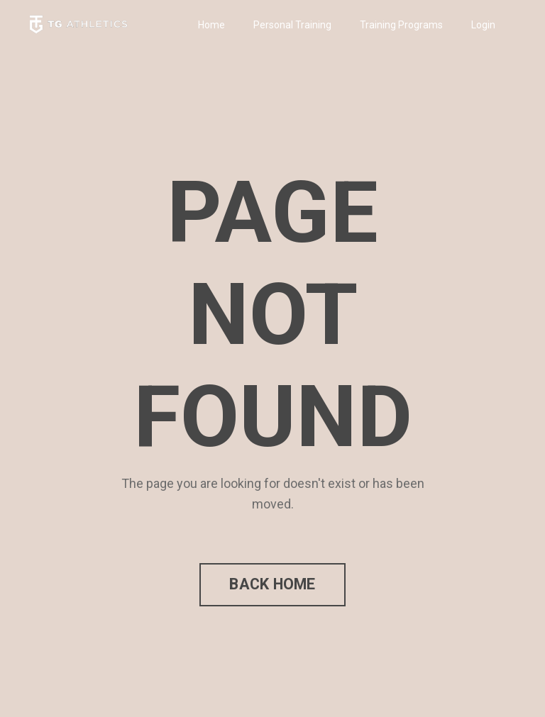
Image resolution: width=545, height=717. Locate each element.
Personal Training (292, 24)
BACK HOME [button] (272, 584)
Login (483, 24)
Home (211, 24)
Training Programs (401, 24)
